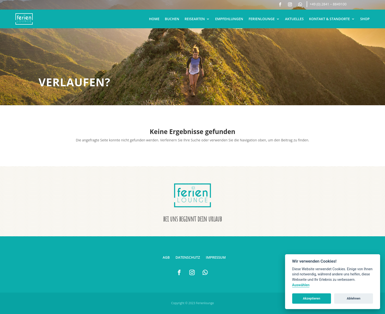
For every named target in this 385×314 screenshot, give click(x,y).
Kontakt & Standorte (329, 18)
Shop (365, 18)
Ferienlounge (261, 18)
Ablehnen (353, 298)
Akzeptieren (311, 298)
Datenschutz (188, 257)
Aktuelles (294, 18)
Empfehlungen (229, 18)
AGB (166, 257)
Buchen (172, 18)
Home (154, 18)
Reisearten (195, 18)
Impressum (216, 257)
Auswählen (301, 285)
